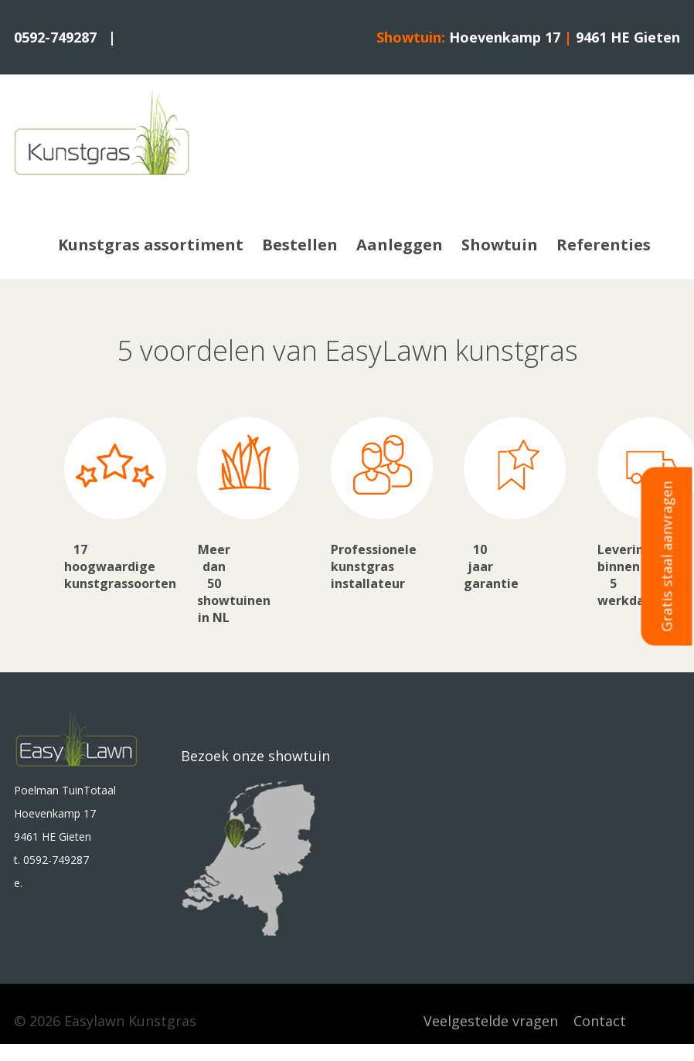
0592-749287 (55, 37)
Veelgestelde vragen (491, 1021)
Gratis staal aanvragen (667, 556)
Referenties (603, 244)
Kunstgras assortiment (150, 244)
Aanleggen (399, 244)
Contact (599, 1021)
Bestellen (300, 244)
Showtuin (499, 244)
